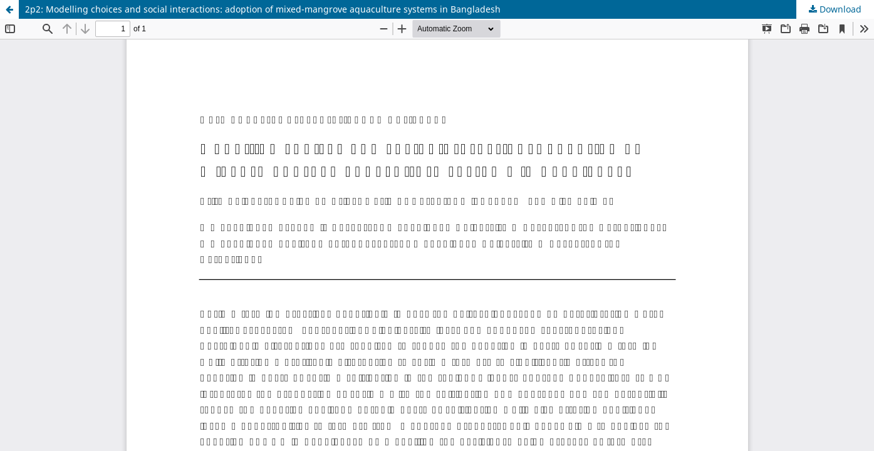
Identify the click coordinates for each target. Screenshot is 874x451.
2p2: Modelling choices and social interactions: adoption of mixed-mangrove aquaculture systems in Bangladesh (263, 9)
